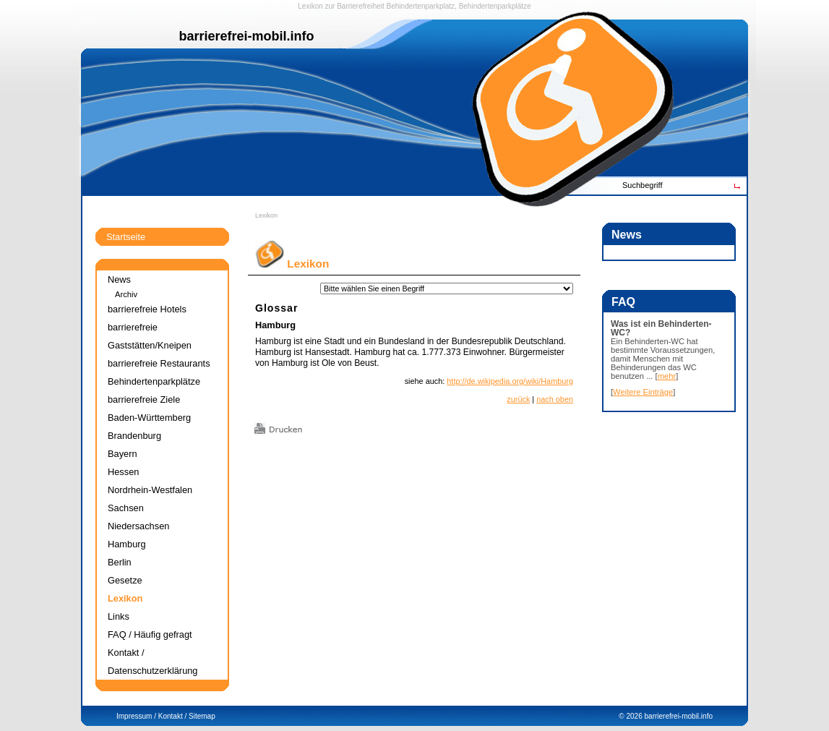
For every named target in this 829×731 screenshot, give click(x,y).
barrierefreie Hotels (147, 309)
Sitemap (202, 716)
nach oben (554, 399)
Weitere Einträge (643, 392)
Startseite (125, 236)
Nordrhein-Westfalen (150, 489)
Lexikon (266, 215)
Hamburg (275, 325)
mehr (667, 376)
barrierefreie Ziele (144, 399)
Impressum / (136, 716)
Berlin (120, 562)
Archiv (126, 294)
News (119, 279)
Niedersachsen (138, 526)
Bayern (122, 453)
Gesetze (125, 580)
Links (118, 616)
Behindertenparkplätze (154, 381)
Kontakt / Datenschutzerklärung (152, 661)
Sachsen (126, 508)
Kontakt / (172, 716)
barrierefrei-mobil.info (679, 716)
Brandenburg (134, 435)
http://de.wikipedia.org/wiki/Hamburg (510, 381)
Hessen (123, 471)
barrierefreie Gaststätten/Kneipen (150, 336)
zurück (518, 399)
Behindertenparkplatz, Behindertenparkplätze (459, 6)
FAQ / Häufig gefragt (150, 634)
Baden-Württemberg (149, 417)
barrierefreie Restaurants (159, 363)
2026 (634, 716)
